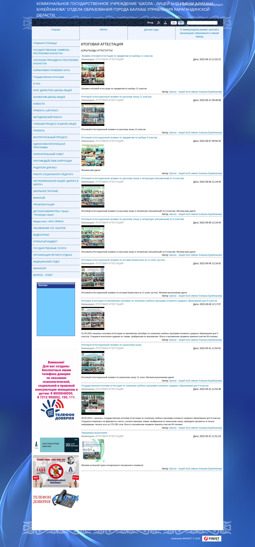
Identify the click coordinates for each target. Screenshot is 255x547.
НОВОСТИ (39, 104)
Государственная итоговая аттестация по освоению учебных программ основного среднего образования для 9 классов (144, 385)
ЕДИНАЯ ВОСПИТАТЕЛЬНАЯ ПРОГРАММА (49, 146)
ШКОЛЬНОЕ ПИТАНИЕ (45, 191)
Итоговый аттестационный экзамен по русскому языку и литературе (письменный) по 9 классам (132, 178)
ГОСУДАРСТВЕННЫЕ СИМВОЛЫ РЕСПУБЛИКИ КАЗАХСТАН (51, 52)
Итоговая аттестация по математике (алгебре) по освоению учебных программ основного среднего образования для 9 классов (149, 300)
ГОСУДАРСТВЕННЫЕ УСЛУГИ (49, 248)
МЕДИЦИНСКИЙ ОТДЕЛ (46, 261)
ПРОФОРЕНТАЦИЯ (43, 204)
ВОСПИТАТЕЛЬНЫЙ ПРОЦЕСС (50, 137)
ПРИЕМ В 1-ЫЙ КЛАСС (45, 110)
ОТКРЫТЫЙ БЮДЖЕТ (45, 241)
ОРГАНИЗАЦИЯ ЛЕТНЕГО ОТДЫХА (52, 255)
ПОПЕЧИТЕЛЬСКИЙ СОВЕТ (48, 154)
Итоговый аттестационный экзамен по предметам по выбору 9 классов (119, 137)
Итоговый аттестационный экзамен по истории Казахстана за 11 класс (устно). (123, 260)
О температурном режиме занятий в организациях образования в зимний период (199, 33)
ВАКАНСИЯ (39, 268)
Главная (55, 29)
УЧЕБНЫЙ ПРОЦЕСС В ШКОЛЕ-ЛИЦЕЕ (55, 124)
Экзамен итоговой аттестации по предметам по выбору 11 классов (117, 56)
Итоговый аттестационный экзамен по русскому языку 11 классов (116, 96)
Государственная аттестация (48, 77)
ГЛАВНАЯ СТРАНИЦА (45, 43)
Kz (174, 22)
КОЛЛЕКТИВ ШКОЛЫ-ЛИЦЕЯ (49, 97)
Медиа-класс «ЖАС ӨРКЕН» (48, 221)
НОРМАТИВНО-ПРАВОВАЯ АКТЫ (51, 70)
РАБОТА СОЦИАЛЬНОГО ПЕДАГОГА (53, 174)
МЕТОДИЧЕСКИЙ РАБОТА (47, 117)
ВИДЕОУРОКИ (41, 235)
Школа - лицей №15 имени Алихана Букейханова (195, 91)
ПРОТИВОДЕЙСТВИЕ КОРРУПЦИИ (52, 161)
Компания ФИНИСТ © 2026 (186, 538)
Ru (181, 22)
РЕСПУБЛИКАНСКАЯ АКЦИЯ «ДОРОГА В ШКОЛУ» (55, 183)
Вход (150, 22)
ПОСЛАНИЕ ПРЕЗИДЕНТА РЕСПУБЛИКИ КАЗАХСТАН (55, 62)
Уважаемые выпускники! (94, 432)
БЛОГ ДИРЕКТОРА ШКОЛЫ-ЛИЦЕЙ (52, 90)
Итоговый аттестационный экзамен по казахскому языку (111, 345)
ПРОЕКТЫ (39, 130)
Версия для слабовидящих (202, 4)
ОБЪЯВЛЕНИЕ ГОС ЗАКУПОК (49, 228)
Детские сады (151, 29)
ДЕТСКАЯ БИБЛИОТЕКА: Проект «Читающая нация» (51, 213)
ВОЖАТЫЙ (39, 198)
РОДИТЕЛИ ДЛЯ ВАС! (45, 167)
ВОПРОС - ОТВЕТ (43, 275)
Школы (103, 29)
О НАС (37, 83)
